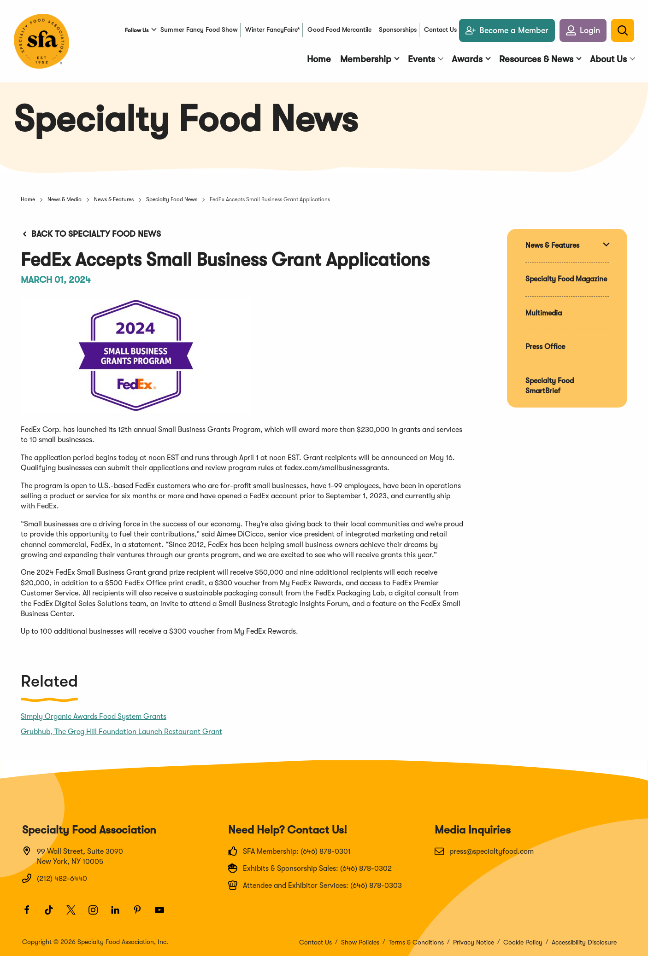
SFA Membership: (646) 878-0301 (289, 851)
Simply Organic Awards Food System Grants (93, 716)
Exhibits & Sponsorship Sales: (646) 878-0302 (310, 868)
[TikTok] (53, 914)
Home (28, 199)
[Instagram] (97, 914)
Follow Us (136, 30)
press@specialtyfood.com (484, 851)
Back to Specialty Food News (91, 234)
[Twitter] (75, 914)
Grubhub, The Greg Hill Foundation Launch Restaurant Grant (121, 732)
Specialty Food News (171, 199)
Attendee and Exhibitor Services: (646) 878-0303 (315, 885)
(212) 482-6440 (54, 878)
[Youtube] (163, 914)
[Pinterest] (141, 914)
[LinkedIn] (119, 914)
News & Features (114, 199)
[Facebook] (31, 914)
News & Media (64, 199)
